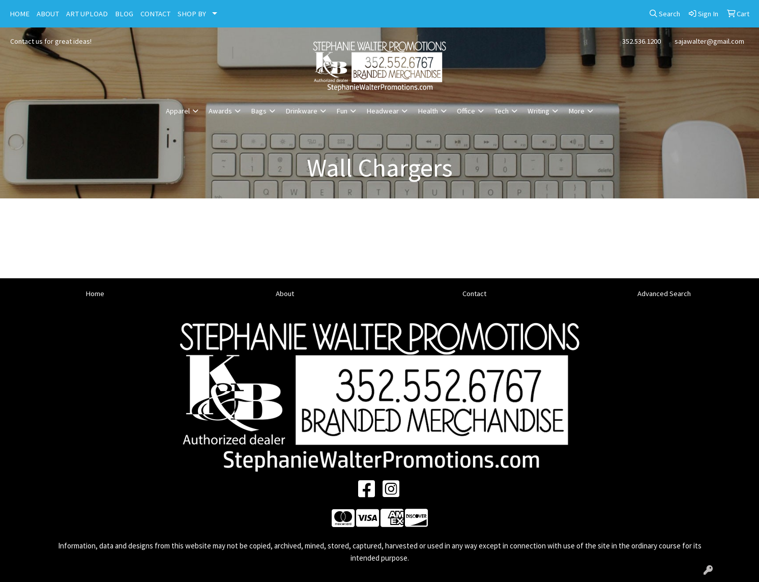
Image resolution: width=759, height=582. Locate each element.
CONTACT (155, 13)
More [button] (576, 110)
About (285, 293)
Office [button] (466, 110)
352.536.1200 (641, 41)
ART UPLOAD (87, 13)
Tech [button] (501, 110)
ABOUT (48, 13)
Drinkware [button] (301, 110)
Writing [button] (538, 110)
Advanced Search (664, 293)
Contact (474, 293)
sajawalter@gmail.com (709, 41)
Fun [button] (341, 110)
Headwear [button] (382, 110)
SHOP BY (192, 13)
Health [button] (428, 110)
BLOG (124, 13)
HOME (20, 13)
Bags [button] (259, 110)
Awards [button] (220, 110)
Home (94, 293)
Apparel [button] (178, 110)
